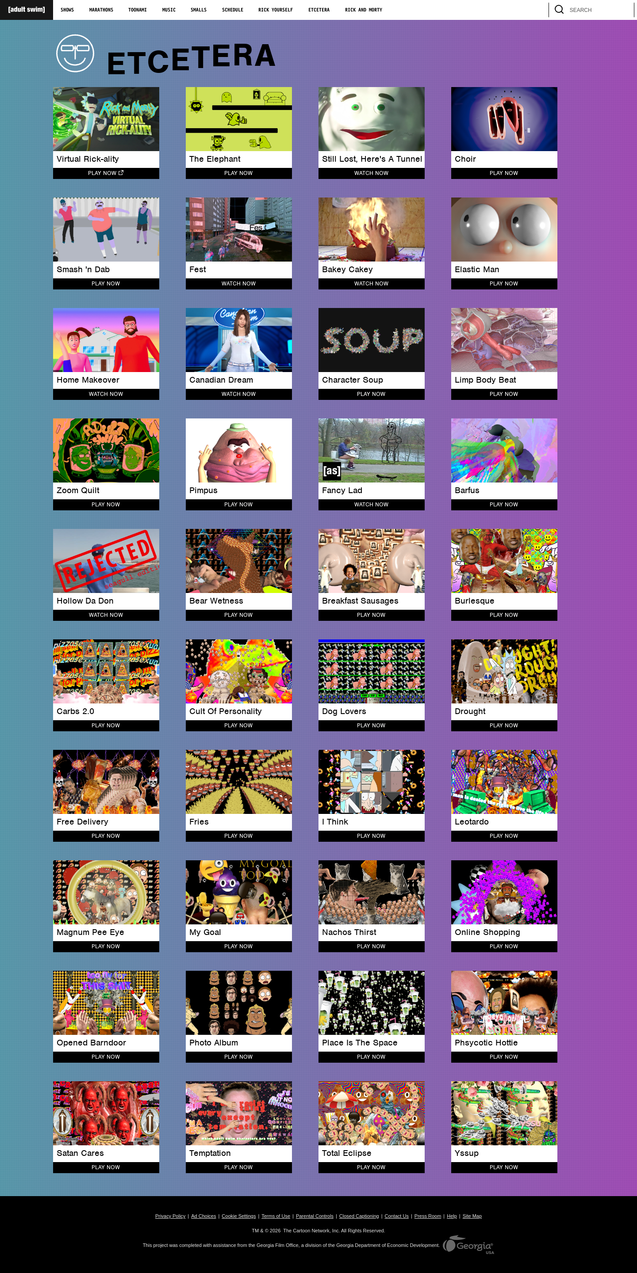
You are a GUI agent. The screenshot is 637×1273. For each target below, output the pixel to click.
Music (169, 10)
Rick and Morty (363, 10)
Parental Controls (315, 1216)
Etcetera (319, 10)
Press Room (427, 1216)
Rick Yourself (275, 10)
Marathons (101, 10)
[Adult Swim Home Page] (26, 10)
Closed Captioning (359, 1216)
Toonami (137, 10)
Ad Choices (203, 1216)
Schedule (232, 10)
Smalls (199, 10)
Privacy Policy (170, 1216)
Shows (67, 10)
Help (452, 1216)
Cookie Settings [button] (239, 1216)
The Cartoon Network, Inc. (311, 1230)
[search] (623, 10)
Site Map (472, 1216)
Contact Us (397, 1216)
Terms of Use (275, 1216)
